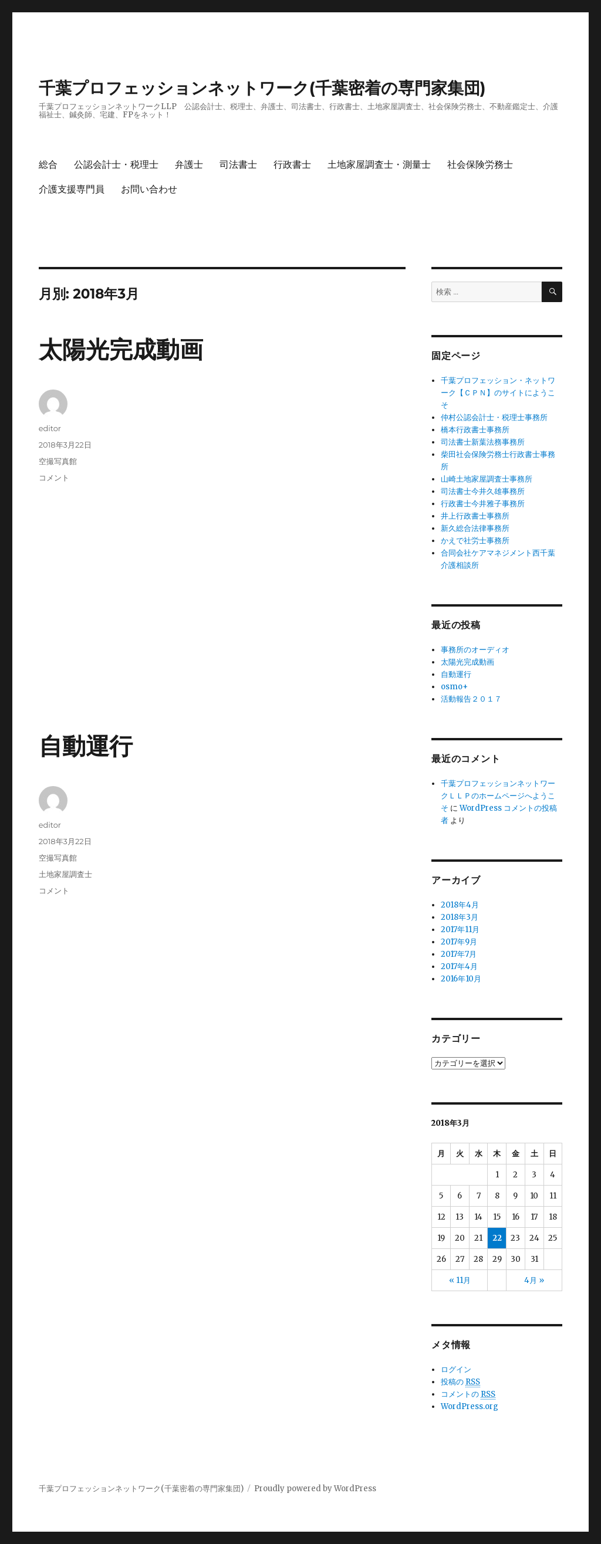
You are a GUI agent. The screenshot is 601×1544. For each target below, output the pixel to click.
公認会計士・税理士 (116, 164)
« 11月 (460, 1280)
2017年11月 (460, 929)
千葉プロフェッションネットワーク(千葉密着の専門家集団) (262, 88)
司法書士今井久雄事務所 (483, 491)
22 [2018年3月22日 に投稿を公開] (497, 1238)
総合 (48, 164)
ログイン (456, 1369)
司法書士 (238, 164)
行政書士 (292, 164)
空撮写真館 (58, 461)
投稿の (460, 1382)
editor (50, 428)
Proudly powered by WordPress (315, 1489)
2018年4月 (460, 905)
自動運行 (86, 746)
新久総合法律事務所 (475, 528)
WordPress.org (469, 1406)
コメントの (468, 1394)
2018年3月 (459, 917)
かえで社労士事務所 (475, 541)
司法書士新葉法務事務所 (483, 442)
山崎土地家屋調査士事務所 (486, 479)
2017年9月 (459, 942)
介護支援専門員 (71, 189)
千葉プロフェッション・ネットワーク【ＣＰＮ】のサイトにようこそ (498, 392)
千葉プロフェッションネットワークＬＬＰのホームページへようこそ (498, 795)
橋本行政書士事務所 (475, 430)
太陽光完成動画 (121, 349)
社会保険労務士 (480, 164)
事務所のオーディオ (475, 650)
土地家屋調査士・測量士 (379, 164)
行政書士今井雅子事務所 (483, 504)
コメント (54, 477)
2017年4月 (459, 966)
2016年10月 (461, 979)
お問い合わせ (149, 189)
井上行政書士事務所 (475, 516)
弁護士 (189, 164)
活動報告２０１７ (471, 699)
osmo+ (454, 687)
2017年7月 (459, 954)
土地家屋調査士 (65, 874)
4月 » (534, 1280)
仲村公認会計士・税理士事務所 (494, 417)
